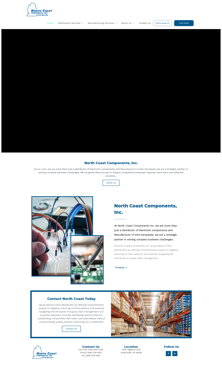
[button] (184, 27)
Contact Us (71, 333)
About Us (111, 187)
